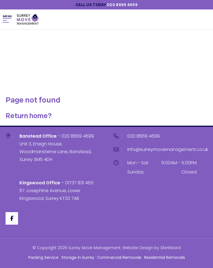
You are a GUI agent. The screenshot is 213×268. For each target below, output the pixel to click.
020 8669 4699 (78, 136)
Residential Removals (164, 257)
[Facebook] (12, 218)
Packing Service (43, 257)
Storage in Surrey (77, 257)
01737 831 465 (79, 183)
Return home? (29, 115)
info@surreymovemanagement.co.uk (167, 149)
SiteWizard (170, 247)
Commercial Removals (119, 257)
